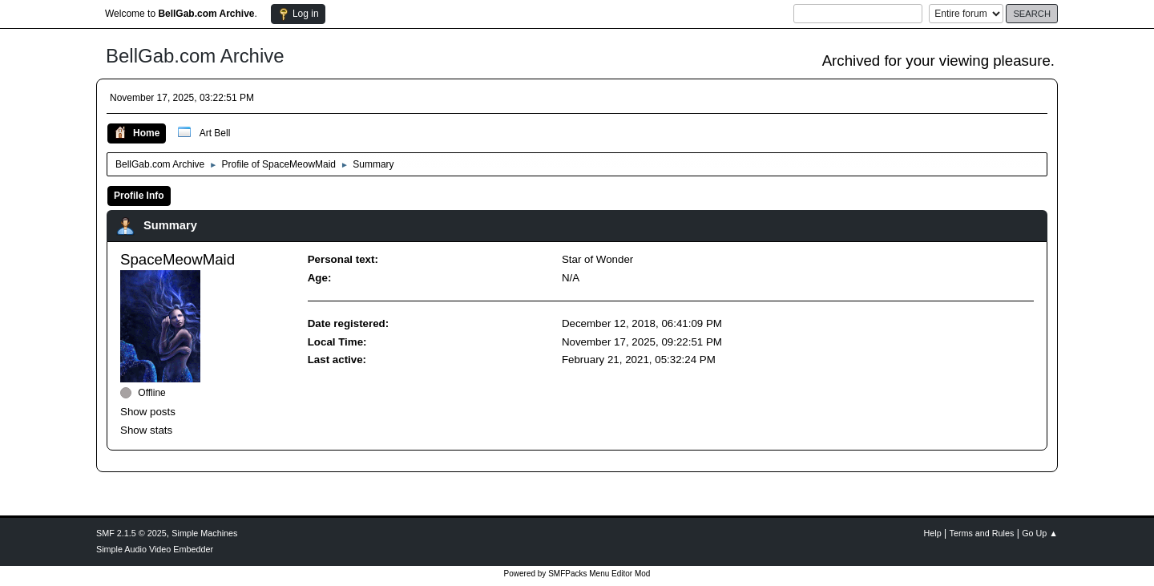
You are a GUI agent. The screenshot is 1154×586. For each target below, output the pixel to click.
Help (933, 533)
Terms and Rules (982, 533)
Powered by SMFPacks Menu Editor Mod (577, 573)
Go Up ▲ (1040, 533)
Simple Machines (204, 533)
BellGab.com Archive (195, 56)
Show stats (146, 430)
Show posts (148, 412)
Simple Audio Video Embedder (154, 549)
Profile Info (139, 195)
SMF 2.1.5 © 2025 (131, 533)
